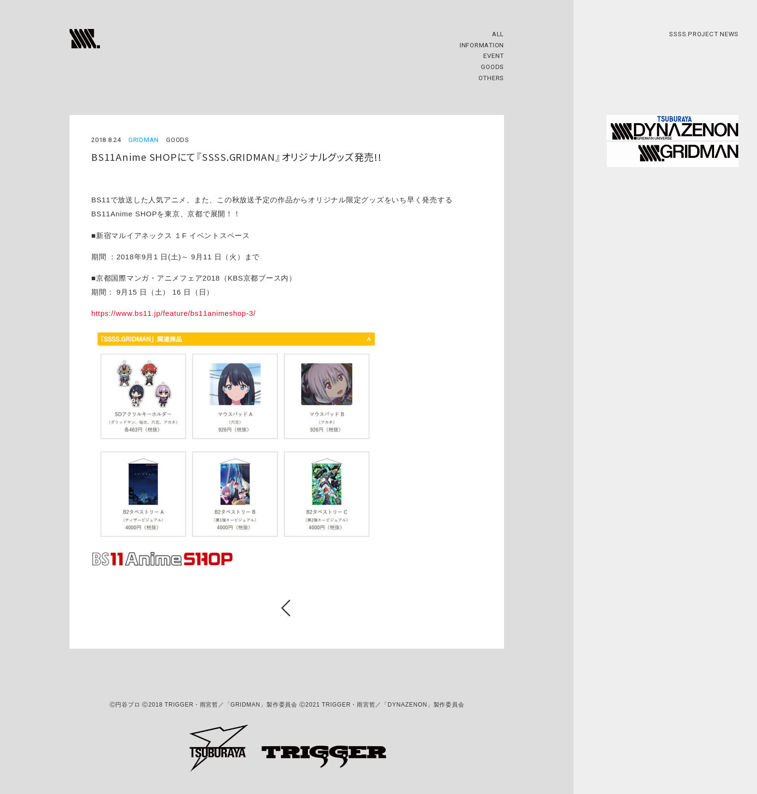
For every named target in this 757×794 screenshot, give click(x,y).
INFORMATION (482, 45)
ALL (498, 34)
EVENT (493, 55)
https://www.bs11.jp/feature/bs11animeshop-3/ (173, 313)
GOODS (492, 67)
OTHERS (491, 78)
